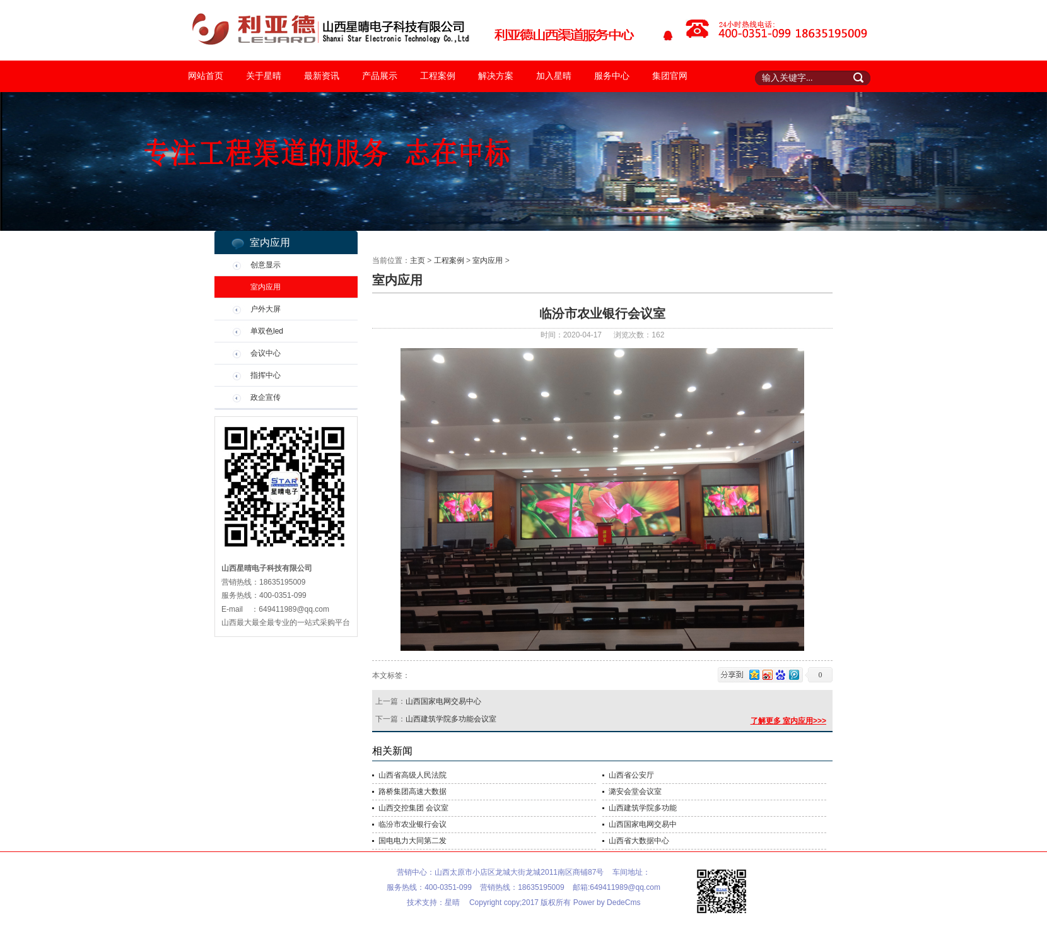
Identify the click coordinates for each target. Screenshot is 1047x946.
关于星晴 (263, 76)
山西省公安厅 (631, 775)
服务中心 (611, 76)
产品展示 (379, 76)
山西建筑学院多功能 (643, 807)
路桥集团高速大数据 (412, 791)
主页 (417, 260)
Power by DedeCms (607, 902)
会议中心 (265, 353)
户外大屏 (265, 309)
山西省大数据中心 (639, 840)
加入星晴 (553, 76)
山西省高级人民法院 (412, 775)
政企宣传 (265, 397)
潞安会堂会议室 (635, 791)
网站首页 (205, 76)
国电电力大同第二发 (412, 840)
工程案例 (437, 76)
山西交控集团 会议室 (413, 807)
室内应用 (265, 287)
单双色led (266, 331)
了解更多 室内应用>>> (788, 720)
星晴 (452, 902)
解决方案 (495, 76)
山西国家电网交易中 (643, 824)
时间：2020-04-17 (572, 334)
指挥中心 (265, 375)
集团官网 (669, 76)
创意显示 (265, 264)
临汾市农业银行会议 (412, 824)
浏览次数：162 (639, 334)
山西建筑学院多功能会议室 (451, 719)
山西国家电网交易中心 (443, 701)
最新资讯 (321, 76)
